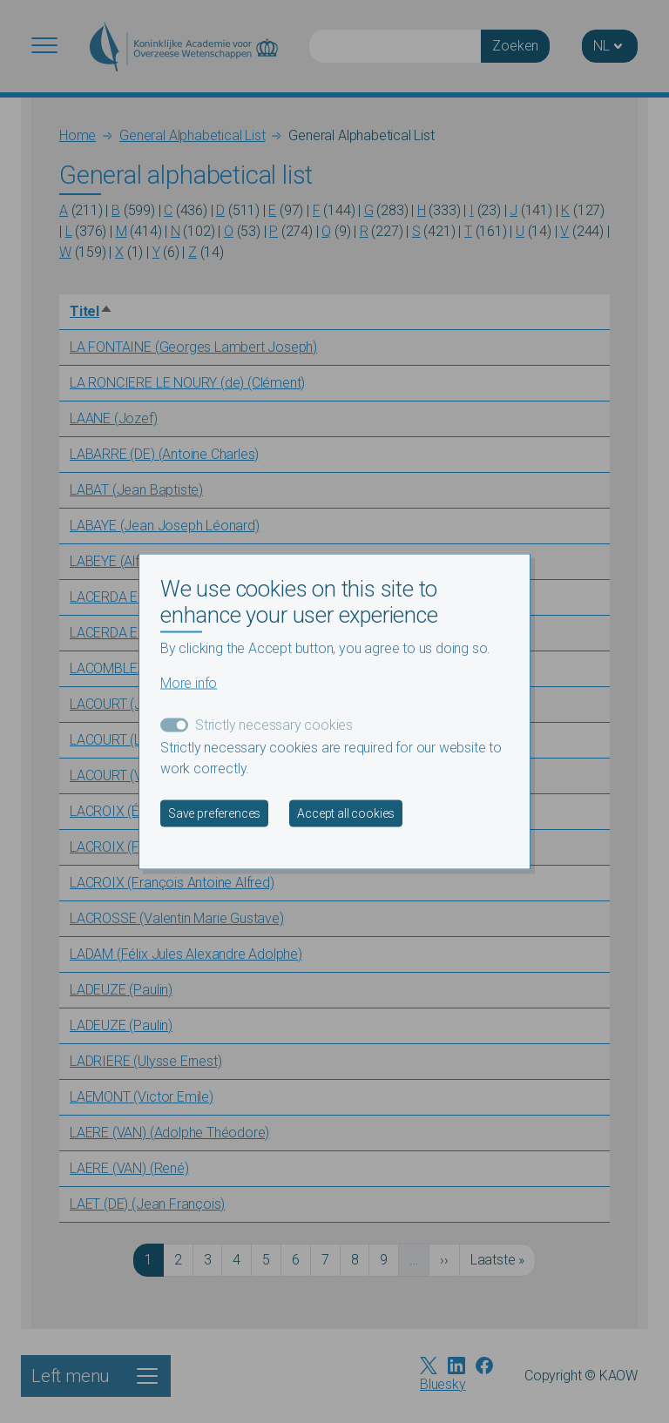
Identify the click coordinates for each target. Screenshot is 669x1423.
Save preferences (214, 812)
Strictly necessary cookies (274, 724)
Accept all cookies (346, 812)
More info (188, 682)
